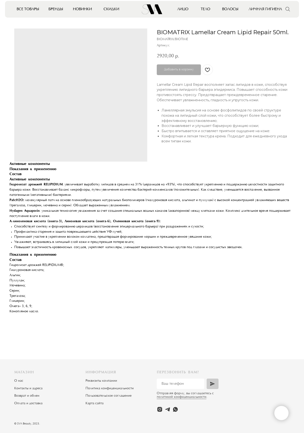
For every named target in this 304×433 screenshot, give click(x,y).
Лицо (182, 9)
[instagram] (160, 409)
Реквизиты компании (101, 381)
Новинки (82, 9)
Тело (205, 9)
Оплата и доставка (28, 403)
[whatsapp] (175, 409)
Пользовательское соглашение (109, 396)
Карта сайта (95, 403)
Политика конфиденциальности (110, 388)
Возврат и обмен (26, 396)
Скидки (111, 9)
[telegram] (168, 409)
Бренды (55, 9)
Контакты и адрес (27, 388)
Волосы (230, 9)
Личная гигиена (265, 9)
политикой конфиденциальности (181, 397)
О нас (18, 381)
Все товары (28, 9)
